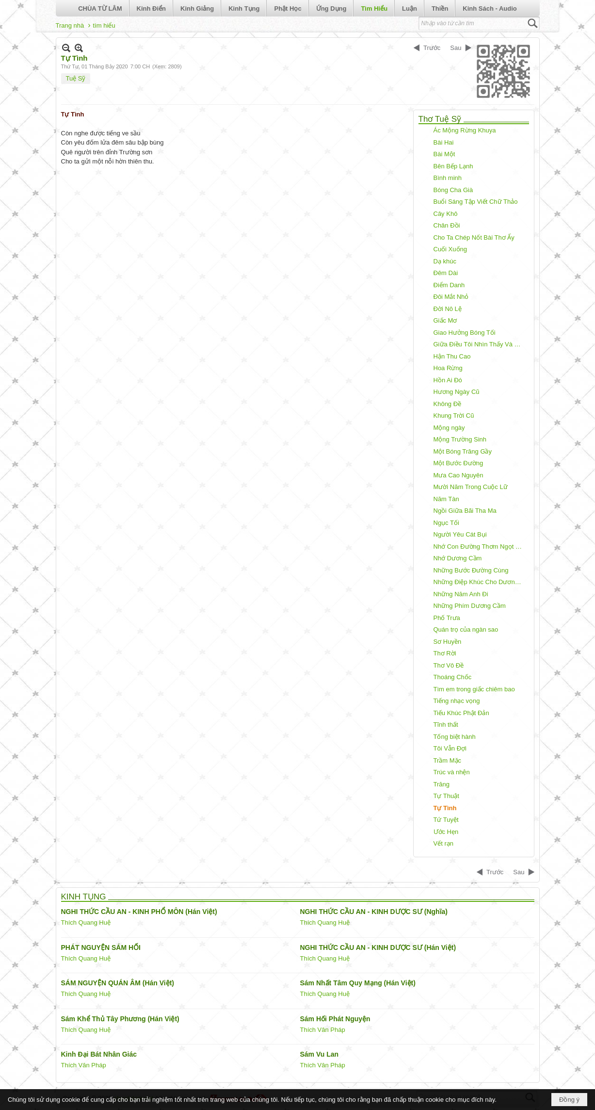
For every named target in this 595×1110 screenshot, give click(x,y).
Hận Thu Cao (452, 356)
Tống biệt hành (455, 736)
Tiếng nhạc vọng (457, 700)
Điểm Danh (449, 285)
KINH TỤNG (83, 896)
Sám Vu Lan (319, 1054)
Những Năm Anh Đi (461, 594)
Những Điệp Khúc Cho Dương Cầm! (480, 582)
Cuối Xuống (450, 249)
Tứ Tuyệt (446, 819)
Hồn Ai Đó (448, 380)
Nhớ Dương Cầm (458, 558)
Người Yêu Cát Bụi (460, 534)
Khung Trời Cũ (454, 415)
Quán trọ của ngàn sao (466, 629)
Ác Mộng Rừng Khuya (465, 130)
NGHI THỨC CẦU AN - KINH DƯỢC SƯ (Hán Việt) (378, 947)
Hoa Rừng (448, 368)
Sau (455, 47)
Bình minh (448, 177)
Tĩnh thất (446, 724)
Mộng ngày (449, 427)
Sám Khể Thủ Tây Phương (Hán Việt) (120, 1019)
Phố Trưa (447, 617)
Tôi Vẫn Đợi (450, 748)
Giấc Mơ (445, 320)
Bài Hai (444, 142)
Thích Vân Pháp (322, 1029)
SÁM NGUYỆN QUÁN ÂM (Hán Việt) (118, 983)
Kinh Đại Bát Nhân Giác (99, 1054)
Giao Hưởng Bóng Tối (465, 332)
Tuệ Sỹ (76, 78)
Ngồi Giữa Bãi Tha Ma (465, 510)
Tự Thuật (446, 796)
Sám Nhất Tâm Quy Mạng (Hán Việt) (358, 983)
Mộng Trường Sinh (460, 439)
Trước (431, 47)
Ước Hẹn (446, 831)
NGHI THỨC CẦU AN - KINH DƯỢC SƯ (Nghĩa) (374, 911)
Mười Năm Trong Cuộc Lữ (471, 486)
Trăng (442, 784)
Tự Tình (445, 808)
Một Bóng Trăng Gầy (463, 451)
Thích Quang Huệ (86, 922)
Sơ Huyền (448, 641)
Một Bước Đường (458, 463)
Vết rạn (443, 843)
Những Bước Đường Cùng (471, 570)
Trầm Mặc (448, 760)
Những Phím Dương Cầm (470, 605)
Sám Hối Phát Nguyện (335, 1019)
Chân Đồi (447, 225)
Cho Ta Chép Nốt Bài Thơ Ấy (474, 237)
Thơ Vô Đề (449, 665)
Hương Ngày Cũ (457, 391)
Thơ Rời (445, 653)
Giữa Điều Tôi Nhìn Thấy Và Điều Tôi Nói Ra (480, 344)
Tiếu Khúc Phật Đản (461, 713)
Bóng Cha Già (453, 190)
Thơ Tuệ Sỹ (440, 119)
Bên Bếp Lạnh (453, 166)
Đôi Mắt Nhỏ (451, 296)
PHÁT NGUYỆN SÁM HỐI (101, 947)
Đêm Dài (446, 273)
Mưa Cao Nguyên (458, 475)
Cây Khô (446, 213)
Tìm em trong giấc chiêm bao (474, 689)
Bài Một (444, 154)
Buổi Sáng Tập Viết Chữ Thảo (476, 201)
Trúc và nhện (452, 772)
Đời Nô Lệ (448, 308)
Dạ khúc (445, 261)
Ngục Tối (446, 522)
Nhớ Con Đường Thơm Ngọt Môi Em (480, 546)
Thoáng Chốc (453, 677)
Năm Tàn (446, 499)
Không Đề (448, 404)
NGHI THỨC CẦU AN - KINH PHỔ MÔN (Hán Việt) (139, 911)
